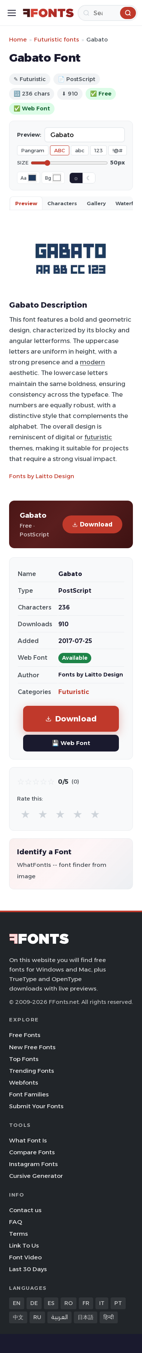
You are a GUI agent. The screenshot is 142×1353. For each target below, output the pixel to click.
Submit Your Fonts (36, 1106)
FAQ (15, 1221)
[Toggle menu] (12, 13)
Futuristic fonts (56, 39)
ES (51, 1303)
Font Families (29, 1094)
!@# (117, 150)
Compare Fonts (32, 1152)
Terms (18, 1233)
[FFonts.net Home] (48, 13)
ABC (59, 150)
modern (92, 362)
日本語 (86, 1317)
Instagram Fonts (33, 1164)
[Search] (107, 13)
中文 (18, 1317)
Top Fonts (24, 1059)
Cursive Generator (36, 1175)
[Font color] (32, 177)
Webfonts (23, 1082)
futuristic (98, 437)
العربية (59, 1317)
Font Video (25, 1257)
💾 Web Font (71, 743)
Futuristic (73, 692)
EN (16, 1303)
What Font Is (28, 1140)
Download (92, 524)
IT (102, 1303)
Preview (26, 203)
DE (34, 1303)
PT (118, 1303)
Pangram (32, 150)
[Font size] (69, 163)
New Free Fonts (32, 1047)
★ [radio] (25, 814)
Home (18, 39)
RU (37, 1317)
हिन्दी (108, 1317)
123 (98, 150)
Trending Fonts (31, 1070)
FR (86, 1303)
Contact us (25, 1210)
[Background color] (56, 177)
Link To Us (24, 1245)
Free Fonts (25, 1035)
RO (68, 1303)
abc (79, 150)
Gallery (96, 203)
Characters (62, 203)
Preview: (29, 134)
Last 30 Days (28, 1269)
